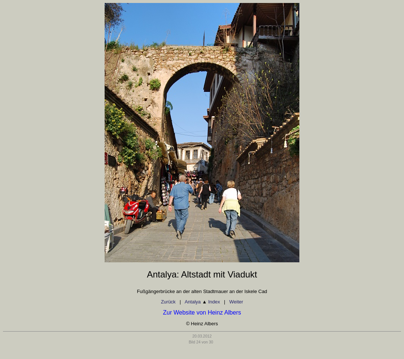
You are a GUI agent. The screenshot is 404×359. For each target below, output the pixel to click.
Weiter (236, 302)
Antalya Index (202, 302)
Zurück (168, 302)
